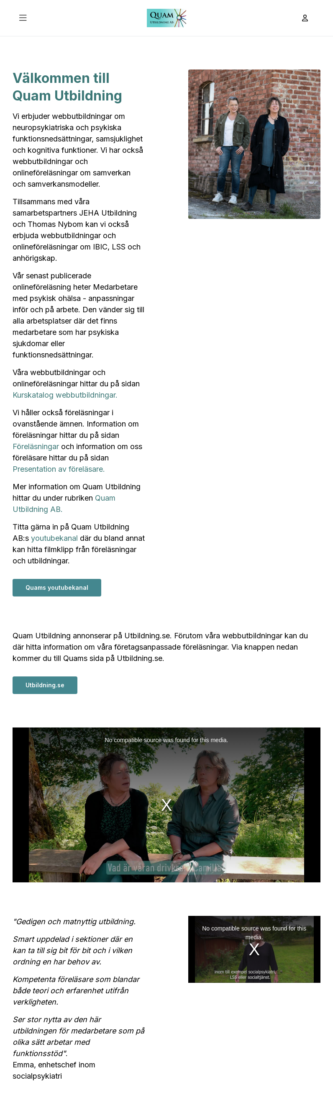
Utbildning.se (45, 685)
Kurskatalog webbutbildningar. (65, 395)
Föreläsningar (36, 446)
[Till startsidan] (166, 18)
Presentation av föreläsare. (59, 469)
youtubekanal (54, 538)
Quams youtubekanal (57, 587)
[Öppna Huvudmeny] (23, 18)
